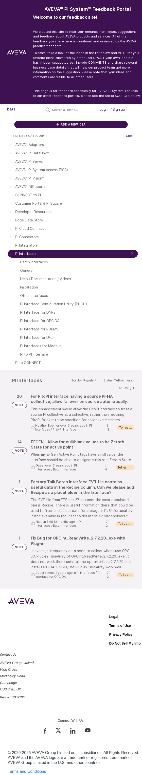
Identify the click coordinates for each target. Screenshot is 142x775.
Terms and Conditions (27, 771)
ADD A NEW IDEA (71, 124)
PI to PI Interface (64, 429)
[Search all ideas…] (73, 110)
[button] (36, 109)
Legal (113, 617)
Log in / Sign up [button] (113, 109)
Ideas (10, 109)
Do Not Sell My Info (125, 643)
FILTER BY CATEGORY (26, 136)
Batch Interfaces (65, 469)
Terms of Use (120, 626)
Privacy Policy (121, 634)
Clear (130, 136)
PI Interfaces (86, 573)
